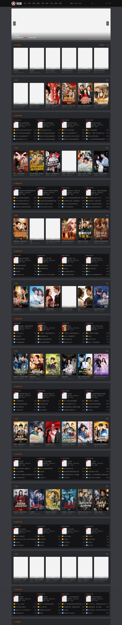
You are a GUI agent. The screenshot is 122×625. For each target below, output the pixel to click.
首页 (25, 3)
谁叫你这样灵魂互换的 (52, 376)
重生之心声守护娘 (34, 105)
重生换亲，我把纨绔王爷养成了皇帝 (53, 105)
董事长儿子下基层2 (83, 241)
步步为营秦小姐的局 (99, 309)
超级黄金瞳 (33, 376)
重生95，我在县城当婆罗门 (85, 105)
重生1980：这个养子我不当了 (85, 70)
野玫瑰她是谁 (17, 309)
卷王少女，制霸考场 (83, 579)
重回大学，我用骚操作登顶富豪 (53, 173)
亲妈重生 (32, 70)
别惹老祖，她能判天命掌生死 (21, 512)
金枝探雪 (16, 70)
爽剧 (38, 3)
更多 (107, 80)
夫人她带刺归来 (19, 401)
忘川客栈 (32, 512)
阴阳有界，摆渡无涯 (51, 512)
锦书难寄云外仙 (50, 444)
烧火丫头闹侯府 (82, 444)
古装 (51, 3)
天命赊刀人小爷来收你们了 (53, 579)
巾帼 (31, 241)
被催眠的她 (65, 376)
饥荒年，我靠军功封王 (19, 444)
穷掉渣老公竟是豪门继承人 (101, 241)
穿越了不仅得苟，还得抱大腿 (85, 173)
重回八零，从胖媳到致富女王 (101, 105)
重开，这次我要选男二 (19, 173)
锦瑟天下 (32, 444)
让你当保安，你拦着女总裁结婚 (69, 579)
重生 (29, 3)
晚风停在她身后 (34, 309)
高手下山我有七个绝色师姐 (53, 241)
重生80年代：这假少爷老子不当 (69, 105)
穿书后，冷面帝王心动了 (68, 173)
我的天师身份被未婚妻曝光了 (101, 444)
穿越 (34, 3)
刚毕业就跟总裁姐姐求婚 (100, 579)
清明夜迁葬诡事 (98, 512)
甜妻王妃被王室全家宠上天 (101, 376)
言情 (42, 3)
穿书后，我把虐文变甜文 (100, 173)
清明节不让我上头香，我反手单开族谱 (85, 512)
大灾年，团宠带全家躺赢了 (37, 579)
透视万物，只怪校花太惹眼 (21, 376)
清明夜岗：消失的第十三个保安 (69, 512)
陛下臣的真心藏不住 (67, 70)
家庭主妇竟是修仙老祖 (68, 241)
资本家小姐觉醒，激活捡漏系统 (37, 173)
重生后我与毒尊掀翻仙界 (20, 105)
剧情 (60, 3)
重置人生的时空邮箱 (99, 70)
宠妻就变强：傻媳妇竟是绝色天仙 (21, 241)
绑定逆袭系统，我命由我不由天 (69, 444)
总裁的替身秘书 (50, 309)
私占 (79, 309)
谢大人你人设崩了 (50, 70)
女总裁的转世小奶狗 (67, 309)
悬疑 (56, 3)
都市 (47, 3)
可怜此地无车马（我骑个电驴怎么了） (21, 579)
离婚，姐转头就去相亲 (84, 376)
